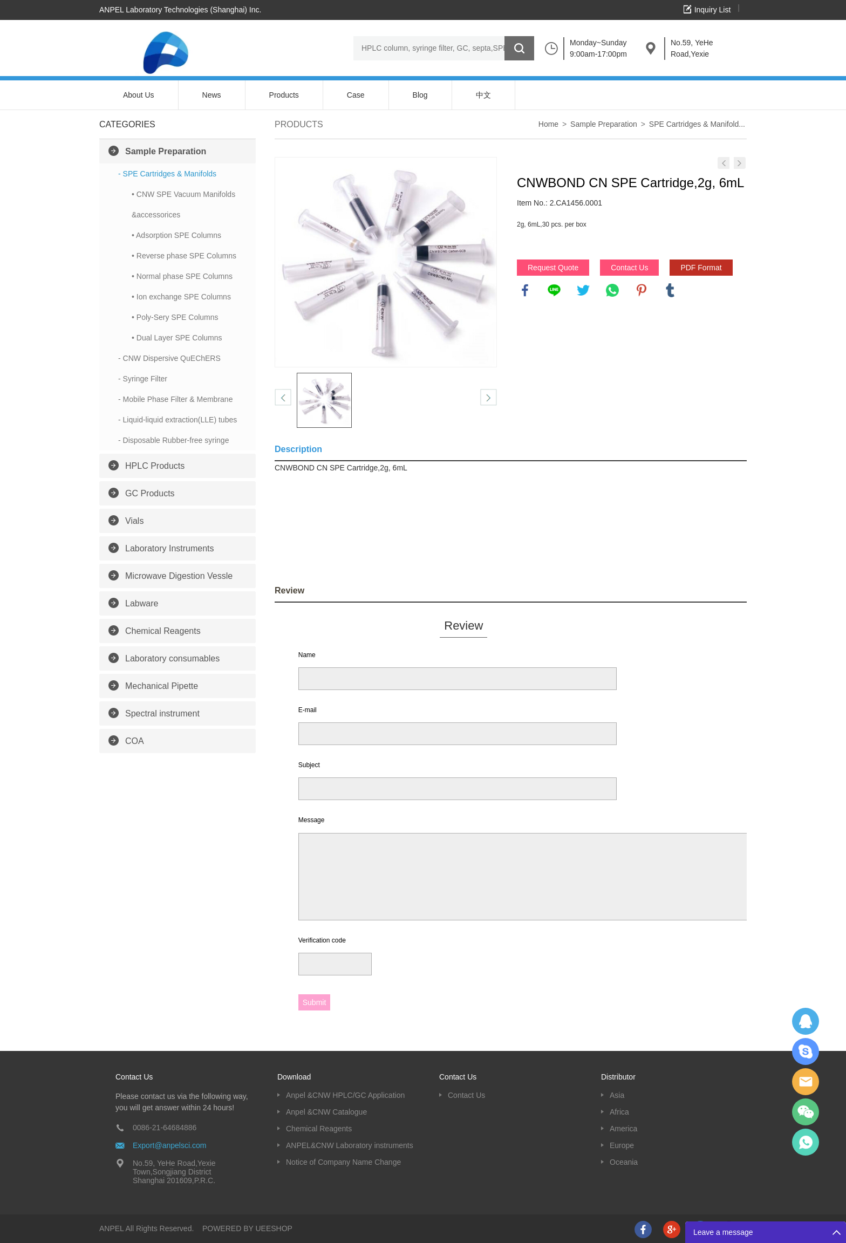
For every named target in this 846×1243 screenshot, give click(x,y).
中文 (483, 95)
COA (134, 741)
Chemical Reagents (163, 631)
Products (284, 95)
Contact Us (629, 267)
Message (311, 820)
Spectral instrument (162, 713)
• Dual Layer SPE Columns (177, 337)
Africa (619, 1112)
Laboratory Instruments (169, 548)
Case (356, 95)
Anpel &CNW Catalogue (326, 1112)
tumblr (670, 290)
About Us (138, 95)
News (211, 95)
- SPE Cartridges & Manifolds (167, 173)
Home (548, 124)
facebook (525, 290)
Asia (617, 1095)
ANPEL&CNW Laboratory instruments (349, 1145)
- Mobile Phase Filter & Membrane (175, 399)
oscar (805, 1142)
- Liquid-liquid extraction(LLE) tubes (177, 419)
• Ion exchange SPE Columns (181, 296)
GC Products (150, 493)
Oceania (624, 1162)
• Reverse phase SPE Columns (184, 255)
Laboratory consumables (172, 658)
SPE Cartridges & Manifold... (697, 124)
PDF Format (700, 267)
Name (307, 655)
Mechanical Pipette (161, 686)
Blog (420, 95)
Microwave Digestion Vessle (179, 575)
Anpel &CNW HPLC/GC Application (345, 1095)
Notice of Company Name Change (343, 1162)
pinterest (641, 290)
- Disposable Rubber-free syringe (173, 440)
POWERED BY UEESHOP (247, 1228)
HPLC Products (155, 465)
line (554, 290)
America (623, 1128)
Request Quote (553, 267)
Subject (309, 765)
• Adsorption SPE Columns (176, 235)
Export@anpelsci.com (169, 1145)
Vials (134, 520)
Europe (622, 1145)
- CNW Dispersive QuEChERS (169, 358)
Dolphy (805, 1021)
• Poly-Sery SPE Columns (175, 317)
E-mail (307, 710)
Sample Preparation (165, 151)
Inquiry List (712, 9)
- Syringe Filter (142, 378)
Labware (141, 603)
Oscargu (805, 1051)
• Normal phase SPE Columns (182, 276)
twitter (583, 290)
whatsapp (612, 290)
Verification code (322, 940)
